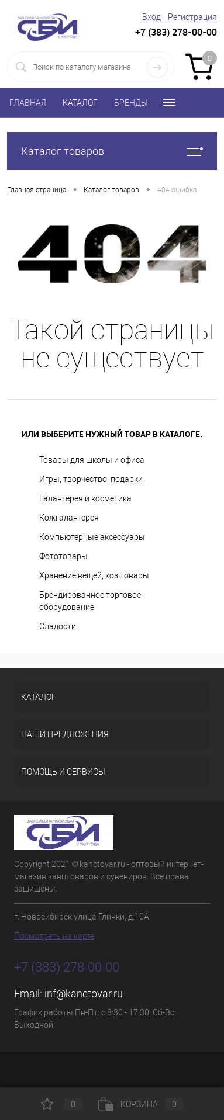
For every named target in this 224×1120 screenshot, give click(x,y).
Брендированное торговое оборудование (90, 601)
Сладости (57, 626)
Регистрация (192, 17)
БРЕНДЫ (131, 103)
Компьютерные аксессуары (92, 537)
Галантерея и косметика (85, 498)
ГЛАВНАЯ (27, 103)
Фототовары (63, 556)
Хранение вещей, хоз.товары (94, 575)
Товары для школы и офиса (91, 459)
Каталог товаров (112, 151)
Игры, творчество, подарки (91, 479)
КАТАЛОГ (80, 103)
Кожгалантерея (69, 517)
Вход (151, 17)
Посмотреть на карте (54, 936)
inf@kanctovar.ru (83, 993)
